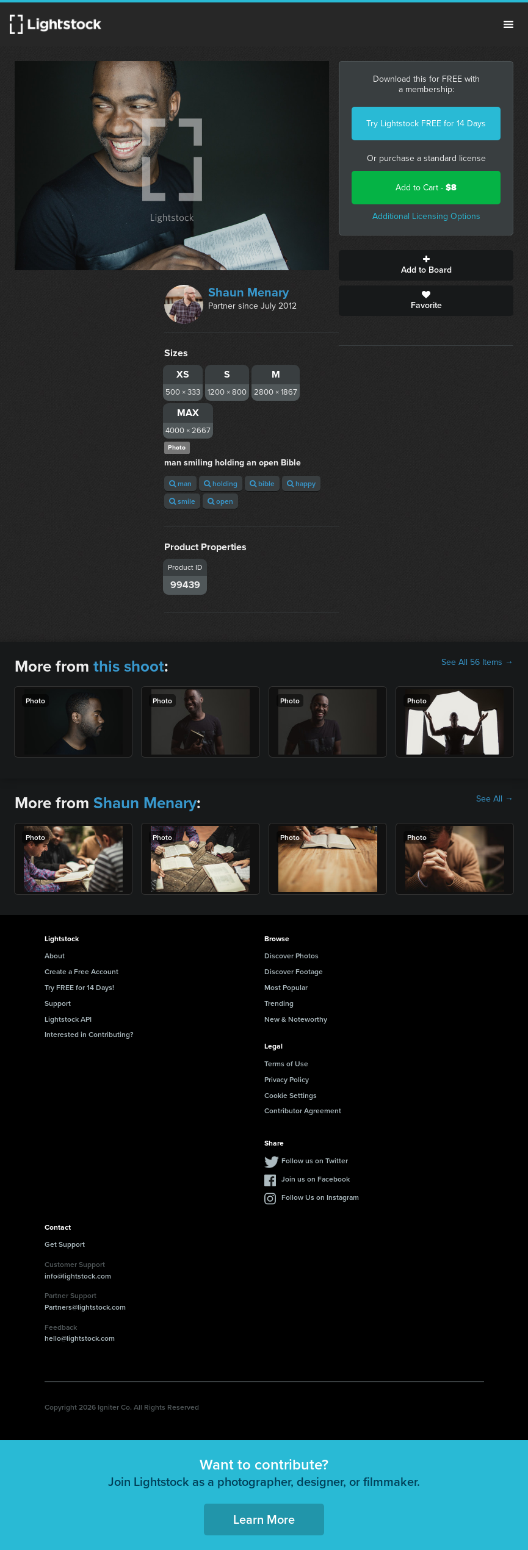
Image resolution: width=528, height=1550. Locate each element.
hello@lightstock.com (80, 1338)
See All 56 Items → (477, 662)
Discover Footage (293, 971)
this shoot (128, 666)
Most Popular (286, 987)
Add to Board (426, 265)
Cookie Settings (290, 1095)
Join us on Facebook (315, 1179)
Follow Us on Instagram (320, 1197)
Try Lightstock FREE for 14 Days (426, 123)
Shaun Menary (248, 292)
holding (220, 483)
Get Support (65, 1244)
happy (301, 483)
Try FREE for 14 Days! (79, 987)
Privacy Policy (286, 1079)
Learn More (264, 1519)
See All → (494, 799)
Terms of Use (286, 1063)
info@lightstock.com (78, 1276)
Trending (279, 1003)
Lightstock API (68, 1019)
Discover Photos (291, 955)
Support (58, 1003)
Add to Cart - (426, 187)
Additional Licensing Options (426, 216)
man (180, 483)
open (220, 501)
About (55, 955)
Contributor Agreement (302, 1110)
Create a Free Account (81, 971)
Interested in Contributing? (89, 1034)
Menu (508, 24)
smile (182, 501)
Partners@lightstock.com (85, 1307)
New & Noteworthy (295, 1019)
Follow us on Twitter (314, 1160)
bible (262, 483)
